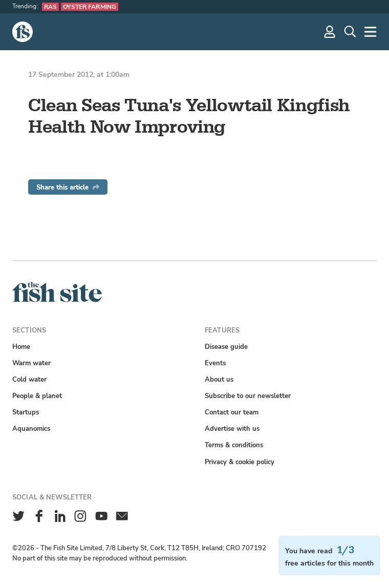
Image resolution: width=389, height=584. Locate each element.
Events (215, 363)
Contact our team (231, 412)
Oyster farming (89, 7)
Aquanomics (31, 428)
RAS (50, 7)
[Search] (350, 32)
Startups (25, 412)
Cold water (29, 379)
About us (219, 379)
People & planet (37, 396)
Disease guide (226, 346)
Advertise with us (232, 428)
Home (21, 346)
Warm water (31, 363)
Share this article (67, 187)
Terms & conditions (234, 445)
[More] (370, 32)
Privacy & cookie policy (239, 462)
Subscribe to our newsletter (248, 396)
